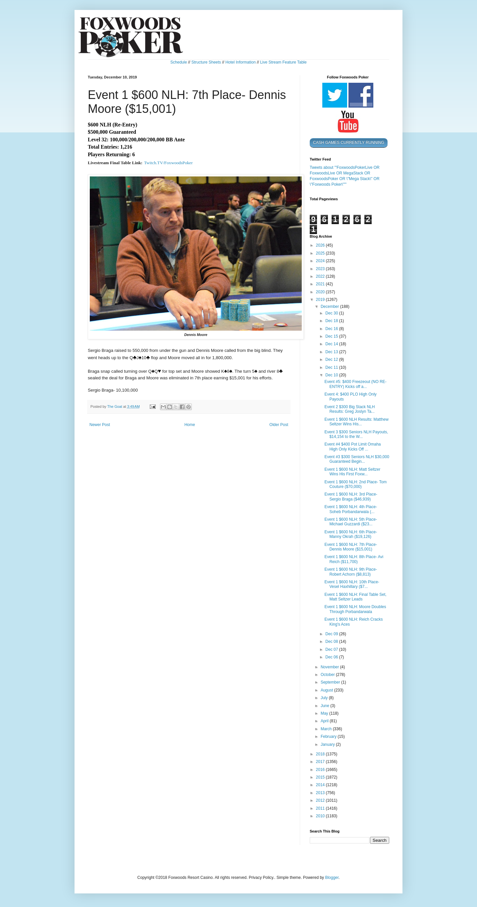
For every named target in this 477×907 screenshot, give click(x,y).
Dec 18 (332, 320)
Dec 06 (332, 657)
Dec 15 (332, 336)
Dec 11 (332, 367)
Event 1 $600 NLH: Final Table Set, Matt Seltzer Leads (355, 596)
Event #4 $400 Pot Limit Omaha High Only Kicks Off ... (352, 446)
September (331, 682)
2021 (321, 284)
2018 (321, 754)
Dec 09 (332, 634)
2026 (321, 245)
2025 (321, 253)
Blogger (332, 877)
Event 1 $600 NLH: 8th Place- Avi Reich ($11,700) (353, 559)
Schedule (178, 62)
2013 (321, 792)
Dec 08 (332, 641)
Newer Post (99, 424)
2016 (321, 769)
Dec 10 (332, 375)
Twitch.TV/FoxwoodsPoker (168, 162)
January (328, 744)
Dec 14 (332, 344)
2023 (321, 268)
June (325, 705)
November (330, 667)
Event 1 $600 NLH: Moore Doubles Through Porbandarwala (355, 609)
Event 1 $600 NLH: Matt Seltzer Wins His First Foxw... (352, 471)
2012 (321, 800)
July (325, 697)
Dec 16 (332, 328)
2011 (321, 808)
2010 (321, 816)
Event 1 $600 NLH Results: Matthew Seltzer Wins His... (356, 421)
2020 (321, 292)
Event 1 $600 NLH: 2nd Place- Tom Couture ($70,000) (355, 484)
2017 (321, 761)
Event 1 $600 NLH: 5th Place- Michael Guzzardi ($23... (350, 521)
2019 (321, 299)
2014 (321, 785)
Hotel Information (240, 62)
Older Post (278, 424)
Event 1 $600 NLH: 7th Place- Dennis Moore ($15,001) (350, 546)
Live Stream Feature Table (283, 62)
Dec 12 (332, 359)
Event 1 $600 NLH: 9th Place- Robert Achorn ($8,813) (350, 571)
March (327, 729)
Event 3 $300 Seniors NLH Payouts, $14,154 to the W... (356, 434)
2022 (321, 276)
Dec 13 (332, 352)
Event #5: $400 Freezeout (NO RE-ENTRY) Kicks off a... (355, 384)
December (330, 306)
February (329, 736)
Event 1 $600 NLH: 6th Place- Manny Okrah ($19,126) (350, 534)
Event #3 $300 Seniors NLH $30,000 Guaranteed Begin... (356, 459)
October (328, 674)
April (325, 721)
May (325, 713)
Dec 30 (332, 313)
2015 (321, 777)
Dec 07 (332, 649)
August (327, 690)
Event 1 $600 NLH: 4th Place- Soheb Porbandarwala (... (350, 509)
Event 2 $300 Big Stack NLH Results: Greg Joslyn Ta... (349, 409)
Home (190, 424)
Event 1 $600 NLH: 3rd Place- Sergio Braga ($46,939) (350, 496)
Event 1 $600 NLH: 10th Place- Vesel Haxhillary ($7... (351, 584)
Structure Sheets (206, 62)
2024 (321, 261)
